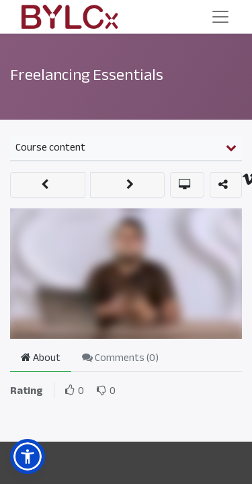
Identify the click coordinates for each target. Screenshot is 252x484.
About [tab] (40, 358)
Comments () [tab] (120, 358)
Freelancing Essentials (86, 75)
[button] (47, 185)
